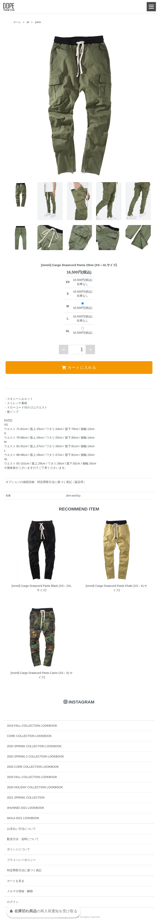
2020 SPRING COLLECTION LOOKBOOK (34, 746)
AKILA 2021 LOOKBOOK (23, 818)
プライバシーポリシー (21, 860)
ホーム (17, 22)
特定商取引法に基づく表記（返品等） (61, 482)
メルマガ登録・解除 (20, 891)
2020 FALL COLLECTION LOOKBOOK (32, 777)
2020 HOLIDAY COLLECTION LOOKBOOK (35, 787)
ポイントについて (18, 849)
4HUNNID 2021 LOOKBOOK (25, 807)
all (28, 22)
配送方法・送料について (23, 839)
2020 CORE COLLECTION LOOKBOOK (33, 766)
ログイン (13, 901)
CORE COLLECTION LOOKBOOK (29, 736)
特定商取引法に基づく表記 (24, 870)
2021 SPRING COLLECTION (25, 797)
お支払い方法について (21, 828)
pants (38, 22)
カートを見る (15, 881)
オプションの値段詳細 (20, 482)
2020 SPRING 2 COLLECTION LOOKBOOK (35, 756)
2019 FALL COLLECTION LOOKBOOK (32, 725)
